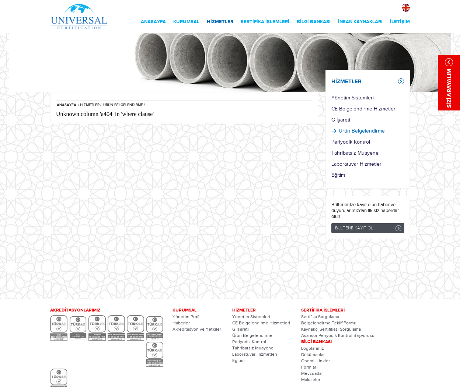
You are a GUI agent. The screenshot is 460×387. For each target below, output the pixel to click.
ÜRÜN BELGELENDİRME (122, 105)
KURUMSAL (186, 22)
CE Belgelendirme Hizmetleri (364, 109)
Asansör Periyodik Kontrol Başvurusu (337, 335)
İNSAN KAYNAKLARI (360, 22)
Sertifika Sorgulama (320, 316)
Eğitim (338, 175)
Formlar (308, 367)
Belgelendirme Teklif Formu (328, 323)
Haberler (181, 323)
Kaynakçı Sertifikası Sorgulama (331, 329)
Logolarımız (312, 348)
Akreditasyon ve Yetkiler (196, 329)
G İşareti (340, 120)
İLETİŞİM (400, 22)
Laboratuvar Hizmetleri (357, 164)
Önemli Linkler (315, 360)
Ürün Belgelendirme (362, 131)
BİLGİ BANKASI (314, 22)
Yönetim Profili (187, 316)
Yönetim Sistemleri (352, 98)
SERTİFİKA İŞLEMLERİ (265, 22)
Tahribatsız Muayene (355, 153)
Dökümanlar (313, 354)
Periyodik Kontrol (350, 142)
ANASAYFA (153, 22)
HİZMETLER (220, 22)
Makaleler (310, 379)
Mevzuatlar (312, 373)
